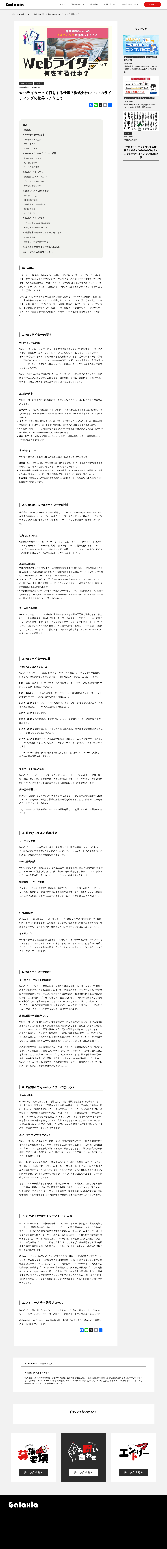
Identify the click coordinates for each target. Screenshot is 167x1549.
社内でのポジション (32, 158)
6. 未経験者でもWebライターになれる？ (42, 232)
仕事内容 (38, 83)
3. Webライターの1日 (33, 172)
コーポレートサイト (129, 4)
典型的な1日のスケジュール (36, 177)
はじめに (27, 130)
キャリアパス (30, 213)
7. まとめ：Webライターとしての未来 (41, 247)
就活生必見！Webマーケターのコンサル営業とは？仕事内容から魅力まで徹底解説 (140, 64)
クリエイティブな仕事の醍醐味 (37, 223)
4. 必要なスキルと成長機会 (36, 191)
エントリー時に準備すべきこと (37, 242)
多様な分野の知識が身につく (36, 227)
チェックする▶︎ (33, 1472)
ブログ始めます (140, 136)
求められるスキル (32, 148)
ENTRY (152, 4)
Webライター (26, 83)
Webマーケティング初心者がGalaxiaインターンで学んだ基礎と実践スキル (140, 102)
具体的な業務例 (31, 163)
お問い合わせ (109, 4)
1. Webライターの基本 (34, 135)
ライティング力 (31, 196)
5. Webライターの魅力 (34, 218)
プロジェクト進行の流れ (34, 181)
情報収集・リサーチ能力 (34, 204)
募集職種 (94, 4)
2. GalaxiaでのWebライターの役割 (40, 153)
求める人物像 (30, 237)
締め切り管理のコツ (32, 186)
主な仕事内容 (30, 144)
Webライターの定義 (33, 140)
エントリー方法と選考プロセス (38, 252)
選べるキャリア (78, 4)
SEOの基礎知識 (31, 200)
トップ (62, 4)
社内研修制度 (30, 209)
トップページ (13, 14)
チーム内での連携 (32, 167)
